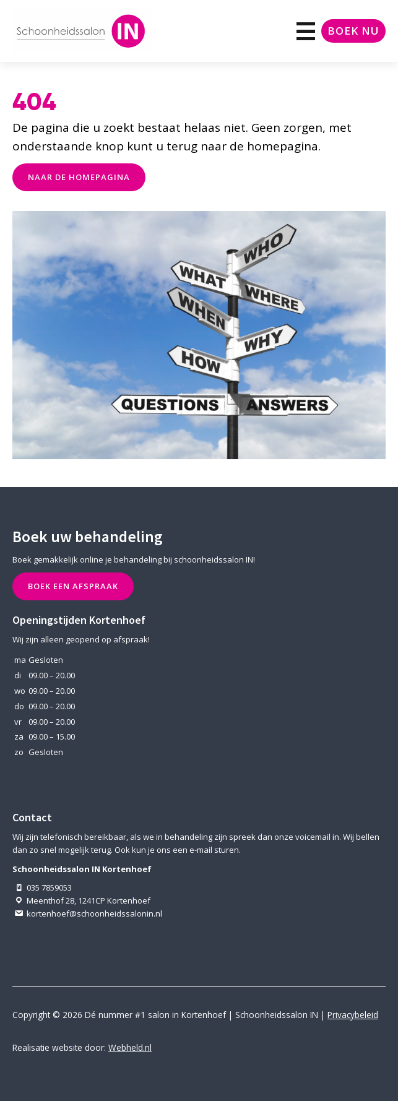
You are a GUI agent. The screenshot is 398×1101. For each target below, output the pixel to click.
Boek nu (353, 31)
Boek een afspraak (73, 586)
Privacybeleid (352, 1015)
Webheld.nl (130, 1047)
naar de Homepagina (79, 177)
